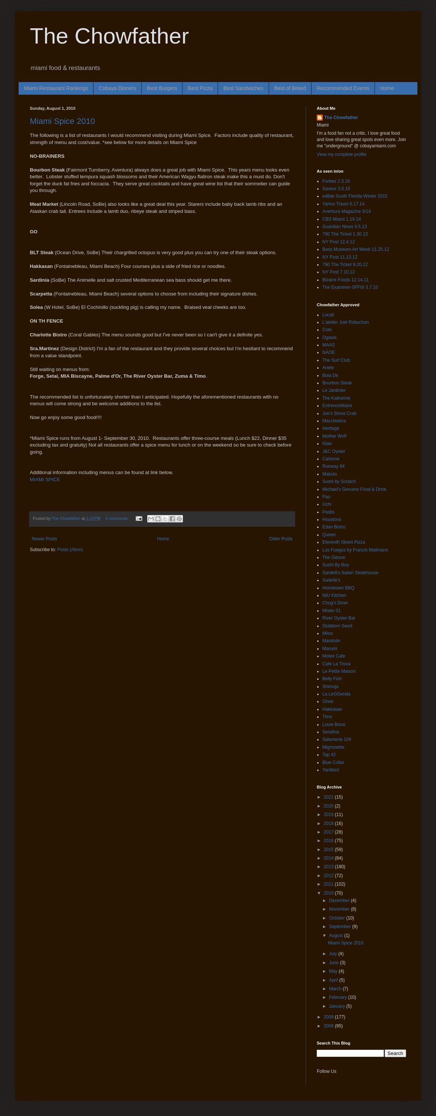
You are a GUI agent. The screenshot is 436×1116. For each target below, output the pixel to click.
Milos (327, 633)
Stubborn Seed (337, 626)
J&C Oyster (333, 451)
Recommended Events (343, 88)
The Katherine (336, 398)
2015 (329, 849)
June (334, 962)
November (340, 909)
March (336, 988)
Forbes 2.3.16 (336, 181)
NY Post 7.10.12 (338, 272)
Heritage (330, 428)
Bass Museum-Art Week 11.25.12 (355, 249)
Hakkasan (332, 709)
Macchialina (334, 420)
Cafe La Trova (336, 663)
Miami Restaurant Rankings (56, 88)
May (334, 971)
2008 (329, 1026)
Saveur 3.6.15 (336, 188)
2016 (329, 840)
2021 (329, 797)
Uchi (326, 504)
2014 (329, 858)
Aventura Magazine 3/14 (346, 211)
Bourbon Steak (337, 383)
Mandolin (331, 640)
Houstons (331, 519)
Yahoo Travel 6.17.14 (343, 204)
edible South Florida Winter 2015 (355, 196)
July (333, 953)
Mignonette (333, 747)
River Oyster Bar (339, 618)
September (340, 926)
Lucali (328, 314)
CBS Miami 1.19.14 (341, 219)
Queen (329, 534)
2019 (329, 814)
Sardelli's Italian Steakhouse (350, 572)
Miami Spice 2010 (62, 121)
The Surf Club (336, 360)
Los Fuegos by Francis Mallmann (355, 550)
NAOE (328, 352)
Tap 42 (329, 754)
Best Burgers (162, 88)
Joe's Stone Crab (339, 413)
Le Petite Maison (339, 671)
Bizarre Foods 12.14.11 (345, 279)
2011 (329, 884)
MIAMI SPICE (45, 479)
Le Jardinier (334, 390)
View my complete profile (341, 154)
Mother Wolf (334, 436)
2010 (329, 893)
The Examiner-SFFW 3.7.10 (350, 287)
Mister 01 (331, 610)
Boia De (330, 375)
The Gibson (333, 557)
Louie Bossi (333, 724)
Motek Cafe (333, 656)
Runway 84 (333, 466)
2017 (329, 832)
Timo (327, 716)
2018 (329, 823)
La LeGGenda (336, 694)
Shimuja (330, 686)
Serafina (330, 732)
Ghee (327, 701)
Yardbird (330, 770)
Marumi (329, 648)
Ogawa (329, 337)
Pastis (328, 512)
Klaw (327, 443)
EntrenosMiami (337, 405)
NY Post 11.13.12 (339, 257)
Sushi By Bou (335, 564)
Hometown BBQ (338, 588)
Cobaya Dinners (117, 88)
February (338, 997)
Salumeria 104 (336, 739)
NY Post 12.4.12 (338, 241)
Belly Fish (332, 678)
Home (387, 88)
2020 (329, 806)
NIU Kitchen (334, 595)
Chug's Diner (335, 602)
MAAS (328, 345)
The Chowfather (109, 35)
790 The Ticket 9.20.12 (345, 264)
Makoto (329, 474)
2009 (329, 1017)
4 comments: (117, 518)
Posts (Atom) (70, 549)
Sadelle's (331, 580)
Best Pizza (200, 88)
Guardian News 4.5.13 (344, 226)
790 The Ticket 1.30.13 (345, 234)
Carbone (330, 458)
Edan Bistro (333, 527)
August (336, 935)
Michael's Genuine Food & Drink (354, 489)
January (337, 1006)
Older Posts (281, 538)
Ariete (328, 367)
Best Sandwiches (243, 88)
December (340, 900)
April (334, 980)
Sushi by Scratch (339, 481)
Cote (327, 329)
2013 (329, 866)
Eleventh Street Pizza (343, 542)
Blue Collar (333, 762)
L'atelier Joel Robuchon (345, 322)
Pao (326, 496)
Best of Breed (290, 88)
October (337, 918)
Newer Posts (44, 538)
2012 (329, 875)
